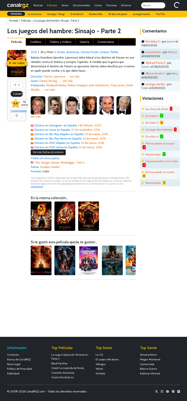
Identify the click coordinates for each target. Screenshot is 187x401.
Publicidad (13, 373)
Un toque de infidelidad (159, 129)
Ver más (36, 116)
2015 (34, 52)
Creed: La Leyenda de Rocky (67, 368)
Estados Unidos (50, 167)
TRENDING (16, 13)
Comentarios (19, 111)
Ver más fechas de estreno (48, 152)
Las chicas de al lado (157, 109)
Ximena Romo (148, 354)
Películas (52, 5)
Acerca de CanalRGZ (19, 359)
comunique (37, 186)
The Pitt (160, 14)
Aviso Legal (13, 364)
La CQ (99, 354)
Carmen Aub (147, 364)
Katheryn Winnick (150, 373)
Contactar (13, 354)
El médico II (77, 14)
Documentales (81, 5)
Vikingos (101, 364)
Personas (111, 5)
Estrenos (126, 5)
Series (65, 5)
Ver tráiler (17, 63)
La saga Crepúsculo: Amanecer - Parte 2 (70, 356)
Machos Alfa (95, 14)
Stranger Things (56, 14)
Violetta (100, 373)
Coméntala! (18, 94)
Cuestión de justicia (63, 372)
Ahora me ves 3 (155, 73)
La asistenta (34, 14)
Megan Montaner (150, 359)
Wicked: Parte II (155, 63)
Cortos (98, 5)
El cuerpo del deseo (107, 359)
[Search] (153, 5)
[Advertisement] (83, 310)
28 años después (117, 14)
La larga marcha (141, 14)
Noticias (38, 5)
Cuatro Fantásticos (62, 377)
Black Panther (59, 363)
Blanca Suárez (148, 368)
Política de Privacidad (19, 368)
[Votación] (17, 85)
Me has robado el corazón (160, 143)
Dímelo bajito (153, 154)
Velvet (99, 368)
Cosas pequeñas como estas (162, 161)
